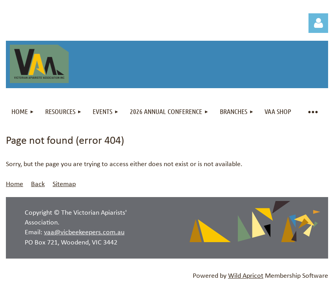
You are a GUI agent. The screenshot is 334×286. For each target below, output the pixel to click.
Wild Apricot (245, 276)
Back (38, 184)
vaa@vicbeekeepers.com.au (84, 232)
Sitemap (64, 184)
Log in (318, 23)
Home (14, 184)
